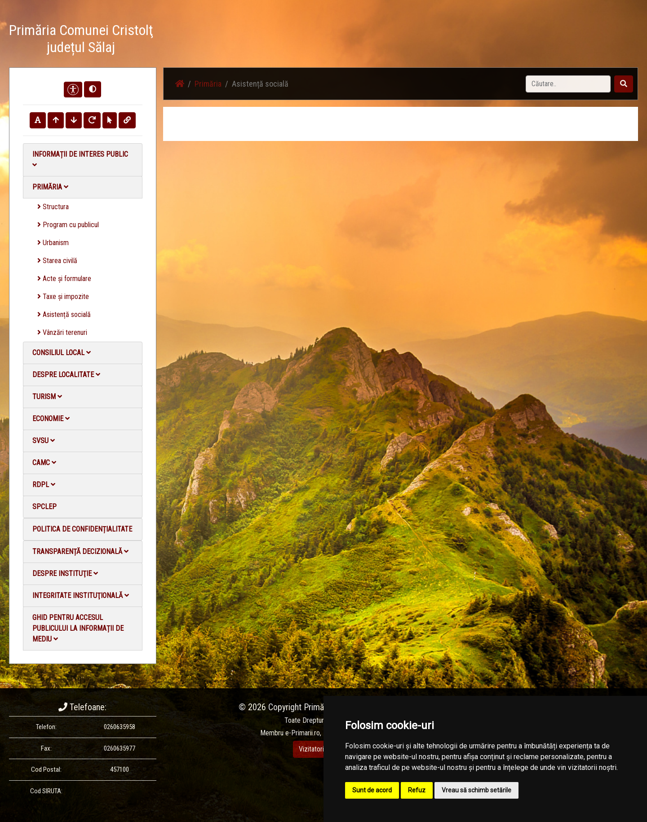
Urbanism (53, 242)
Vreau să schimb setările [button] (476, 790)
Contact (529, 40)
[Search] (568, 83)
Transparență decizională (80, 551)
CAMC (44, 462)
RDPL (43, 484)
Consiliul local (61, 352)
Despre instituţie (65, 573)
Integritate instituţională (80, 595)
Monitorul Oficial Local (582, 40)
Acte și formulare (64, 278)
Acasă (352, 40)
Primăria (50, 187)
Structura (53, 206)
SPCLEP (44, 506)
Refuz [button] (416, 790)
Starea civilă (57, 260)
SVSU (43, 440)
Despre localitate (66, 374)
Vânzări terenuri (62, 332)
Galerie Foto (441, 40)
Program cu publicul (68, 224)
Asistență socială (64, 314)
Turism (47, 396)
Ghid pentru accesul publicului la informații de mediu (78, 628)
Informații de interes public (80, 159)
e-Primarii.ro (302, 733)
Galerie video (488, 40)
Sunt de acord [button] (372, 790)
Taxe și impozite (63, 296)
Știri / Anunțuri (392, 40)
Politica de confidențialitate (82, 529)
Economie (51, 418)
